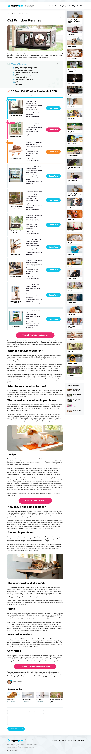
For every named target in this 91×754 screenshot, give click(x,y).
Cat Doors (71, 351)
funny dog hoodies (17, 676)
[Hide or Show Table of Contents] (58, 64)
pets (25, 374)
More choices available (35, 501)
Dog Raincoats (72, 363)
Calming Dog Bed (73, 58)
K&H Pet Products (16, 183)
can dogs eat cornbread (28, 674)
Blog (81, 6)
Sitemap (73, 740)
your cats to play (55, 544)
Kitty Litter (71, 254)
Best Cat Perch (16, 254)
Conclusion (18, 84)
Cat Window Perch (16, 115)
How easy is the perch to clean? (24, 76)
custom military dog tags (53, 672)
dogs (17, 378)
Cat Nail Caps (72, 231)
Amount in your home (21, 77)
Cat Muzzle (71, 314)
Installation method (22, 83)
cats (53, 54)
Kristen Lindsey (18, 681)
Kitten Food (71, 34)
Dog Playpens (77, 410)
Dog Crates (71, 290)
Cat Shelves (39, 699)
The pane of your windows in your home (27, 72)
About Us (81, 740)
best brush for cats (43, 674)
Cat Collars (10, 699)
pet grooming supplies (18, 672)
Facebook (53, 740)
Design (17, 74)
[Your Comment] (35, 720)
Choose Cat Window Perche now (35, 666)
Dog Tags (71, 219)
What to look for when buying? (24, 70)
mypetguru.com (21, 750)
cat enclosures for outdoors (34, 676)
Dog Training (72, 46)
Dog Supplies (63, 6)
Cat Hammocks (26, 699)
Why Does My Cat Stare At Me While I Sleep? (74, 21)
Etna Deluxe (16, 326)
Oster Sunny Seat (15, 136)
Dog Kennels (71, 375)
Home (43, 6)
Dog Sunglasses (73, 207)
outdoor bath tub (13, 674)
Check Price (53, 108)
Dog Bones (71, 339)
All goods (74, 6)
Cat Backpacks (72, 143)
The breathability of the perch (24, 79)
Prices (17, 81)
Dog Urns (71, 95)
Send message (14, 729)
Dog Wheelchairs (73, 155)
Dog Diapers (72, 242)
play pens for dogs (50, 676)
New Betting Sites (63, 740)
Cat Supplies (51, 6)
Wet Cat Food (72, 106)
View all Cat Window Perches (35, 335)
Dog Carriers (72, 278)
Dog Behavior (72, 302)
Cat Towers (71, 83)
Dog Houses (71, 266)
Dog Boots (71, 131)
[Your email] (35, 712)
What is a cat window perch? (24, 69)
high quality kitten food (35, 672)
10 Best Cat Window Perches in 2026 (26, 67)
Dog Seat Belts (77, 400)
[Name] (15, 712)
